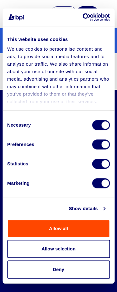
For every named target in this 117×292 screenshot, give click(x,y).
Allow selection (58, 248)
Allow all (58, 228)
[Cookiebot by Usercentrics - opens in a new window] (83, 17)
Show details (83, 208)
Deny (58, 269)
